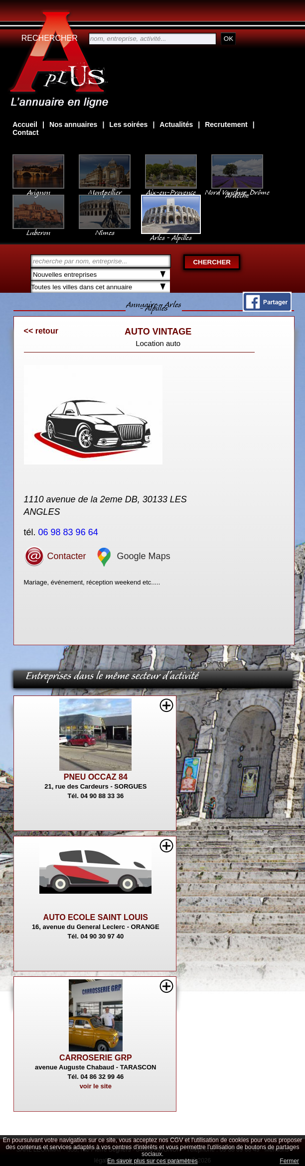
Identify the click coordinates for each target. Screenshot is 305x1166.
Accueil (24, 124)
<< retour (41, 331)
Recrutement (226, 124)
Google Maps (132, 556)
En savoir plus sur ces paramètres (152, 1161)
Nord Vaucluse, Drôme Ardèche (237, 189)
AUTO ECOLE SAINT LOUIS (95, 917)
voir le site (96, 1086)
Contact (25, 132)
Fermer (289, 1161)
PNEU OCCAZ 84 (96, 777)
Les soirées (128, 124)
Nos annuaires (73, 124)
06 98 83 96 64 (69, 532)
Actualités (176, 124)
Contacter (55, 556)
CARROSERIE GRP (95, 1057)
